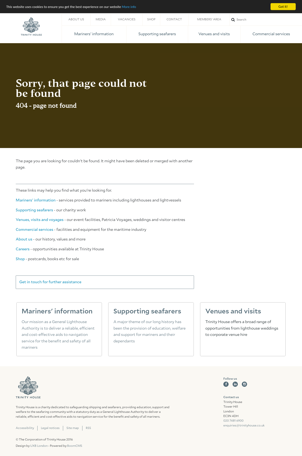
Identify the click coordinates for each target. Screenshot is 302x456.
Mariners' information (94, 34)
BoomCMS (74, 445)
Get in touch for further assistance (50, 282)
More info (129, 6)
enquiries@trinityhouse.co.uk (243, 425)
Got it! (283, 6)
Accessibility (25, 428)
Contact (174, 19)
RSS (88, 428)
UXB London (39, 445)
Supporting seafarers (157, 34)
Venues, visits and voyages (40, 220)
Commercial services (271, 34)
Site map (72, 428)
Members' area (209, 19)
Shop (151, 19)
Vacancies (126, 19)
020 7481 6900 (233, 420)
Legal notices (50, 428)
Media (101, 19)
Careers (23, 249)
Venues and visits (214, 34)
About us (76, 19)
